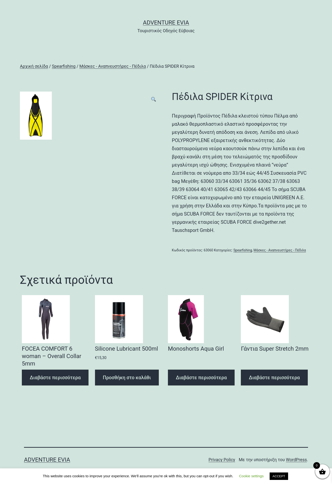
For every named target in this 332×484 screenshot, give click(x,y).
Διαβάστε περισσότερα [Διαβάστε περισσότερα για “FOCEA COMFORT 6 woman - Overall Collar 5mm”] (55, 377)
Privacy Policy (221, 459)
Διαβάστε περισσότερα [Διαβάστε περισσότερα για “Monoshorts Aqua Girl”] (201, 377)
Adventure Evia (166, 22)
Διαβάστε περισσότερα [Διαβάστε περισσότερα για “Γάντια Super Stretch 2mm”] (274, 377)
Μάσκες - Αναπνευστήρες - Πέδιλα (112, 66)
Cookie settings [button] (251, 476)
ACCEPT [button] (279, 476)
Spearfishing (64, 66)
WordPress (296, 459)
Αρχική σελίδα (34, 66)
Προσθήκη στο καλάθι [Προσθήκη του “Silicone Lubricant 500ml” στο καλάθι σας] (127, 377)
